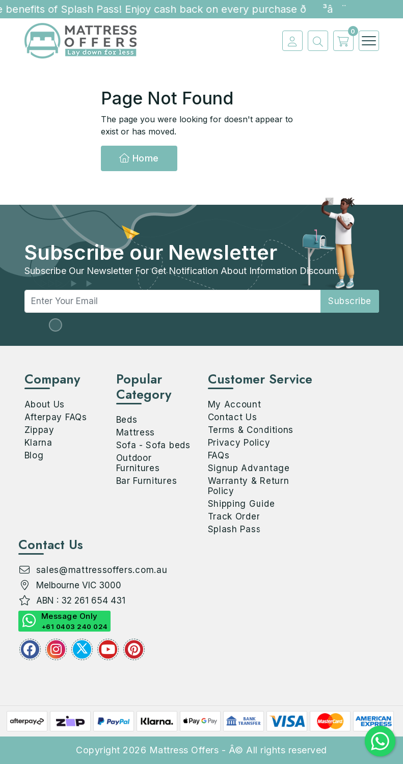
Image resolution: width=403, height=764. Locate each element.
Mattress (135, 432)
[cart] (341, 41)
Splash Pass (234, 529)
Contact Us (232, 417)
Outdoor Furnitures (138, 463)
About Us (44, 404)
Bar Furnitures (146, 481)
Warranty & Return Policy (248, 486)
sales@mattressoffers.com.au (102, 570)
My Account (234, 404)
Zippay (39, 430)
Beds (127, 420)
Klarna (38, 443)
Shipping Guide (241, 504)
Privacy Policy (239, 443)
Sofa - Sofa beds (153, 445)
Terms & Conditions (251, 430)
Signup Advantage (249, 468)
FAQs (219, 455)
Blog (34, 455)
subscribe (349, 301)
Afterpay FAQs (55, 417)
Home (139, 158)
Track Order (234, 516)
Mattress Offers (184, 750)
